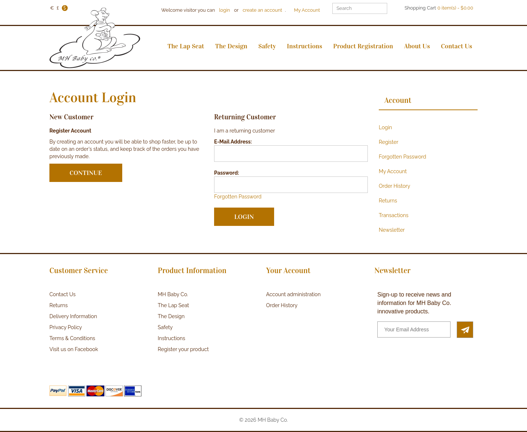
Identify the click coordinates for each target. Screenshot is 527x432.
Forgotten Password (237, 197)
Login (385, 127)
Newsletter (392, 230)
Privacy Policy (65, 327)
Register (388, 142)
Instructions (171, 338)
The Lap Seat (173, 305)
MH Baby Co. (173, 294)
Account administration (293, 294)
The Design (171, 316)
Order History (394, 186)
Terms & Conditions (72, 338)
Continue (86, 173)
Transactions (393, 215)
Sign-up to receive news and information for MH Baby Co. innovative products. (414, 302)
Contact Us (62, 294)
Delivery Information (73, 316)
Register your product (183, 349)
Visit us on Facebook (73, 349)
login (224, 10)
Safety (165, 327)
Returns (388, 201)
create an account (262, 10)
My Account (307, 10)
